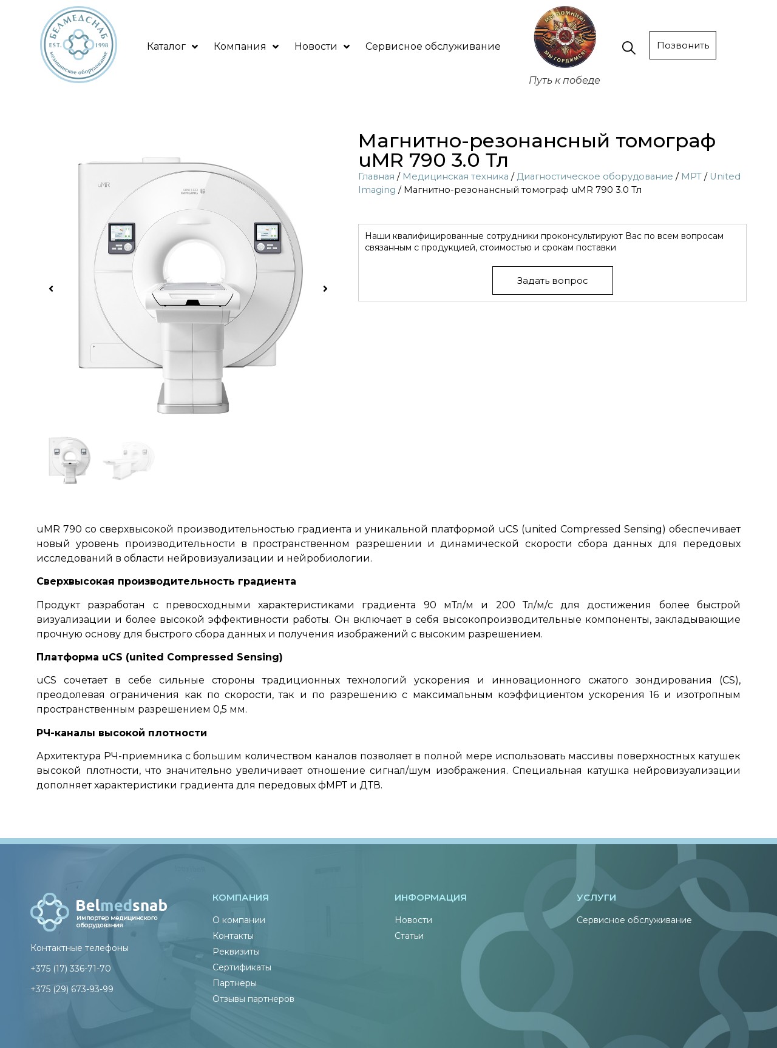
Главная (376, 176)
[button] (51, 289)
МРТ (691, 176)
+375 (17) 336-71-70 (70, 968)
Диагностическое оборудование (595, 176)
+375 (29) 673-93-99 (72, 989)
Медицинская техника (455, 176)
